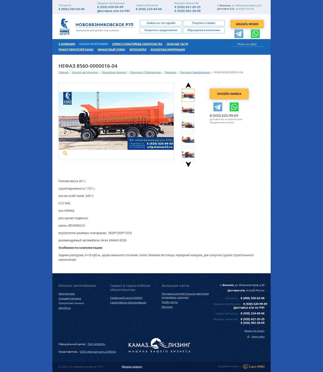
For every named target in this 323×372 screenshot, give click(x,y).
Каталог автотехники (93, 44)
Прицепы (170, 72)
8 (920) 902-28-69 (187, 11)
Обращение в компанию (203, 30)
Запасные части (177, 44)
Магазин (167, 307)
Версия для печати (254, 330)
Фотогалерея (137, 49)
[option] (192, 94)
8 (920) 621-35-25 (187, 7)
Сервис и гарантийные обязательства (137, 44)
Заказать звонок (247, 24)
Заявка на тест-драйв (160, 23)
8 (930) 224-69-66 (149, 9)
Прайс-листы (170, 302)
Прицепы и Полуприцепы (145, 72)
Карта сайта (258, 336)
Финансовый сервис (111, 49)
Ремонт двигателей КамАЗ (76, 49)
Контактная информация (168, 49)
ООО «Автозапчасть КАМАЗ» (98, 351)
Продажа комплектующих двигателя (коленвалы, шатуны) (185, 295)
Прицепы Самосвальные (195, 72)
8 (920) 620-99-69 (110, 7)
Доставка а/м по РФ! (113, 11)
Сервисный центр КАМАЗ (126, 298)
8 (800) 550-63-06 (72, 9)
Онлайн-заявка (229, 94)
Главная (63, 72)
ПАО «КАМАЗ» (96, 344)
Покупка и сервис (203, 23)
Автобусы (65, 308)
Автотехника (67, 293)
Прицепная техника (114, 72)
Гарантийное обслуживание (128, 302)
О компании (67, 44)
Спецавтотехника (70, 298)
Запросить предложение (160, 30)
